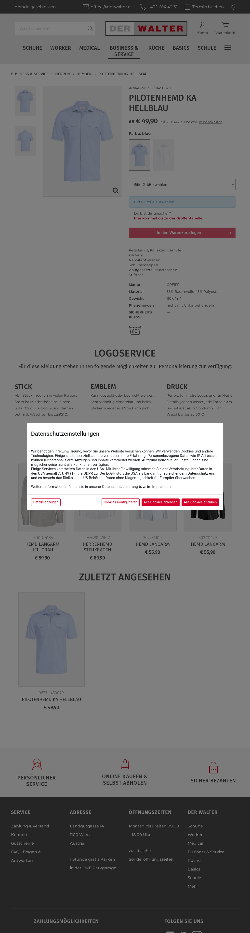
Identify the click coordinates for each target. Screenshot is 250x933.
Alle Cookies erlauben (200, 502)
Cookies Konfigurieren (120, 502)
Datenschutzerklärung (120, 486)
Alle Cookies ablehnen (160, 502)
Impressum (161, 486)
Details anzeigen (45, 502)
